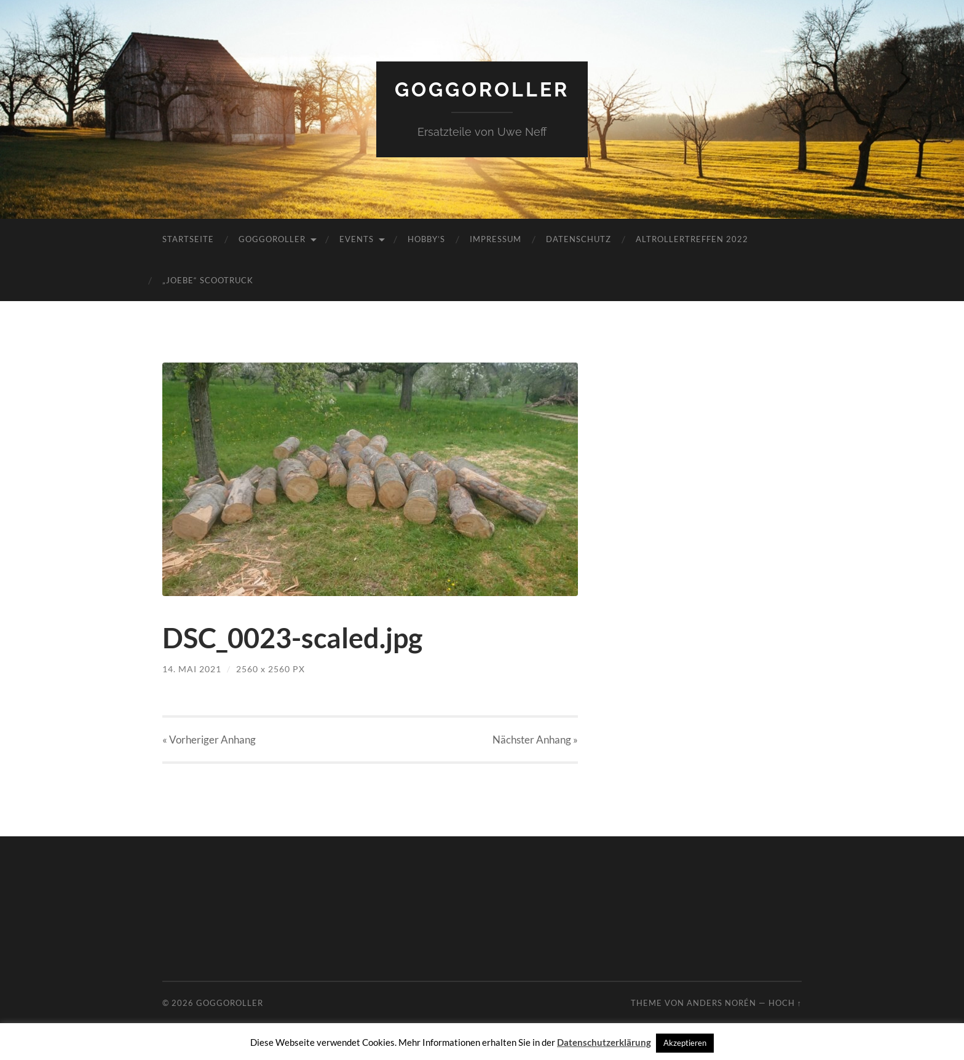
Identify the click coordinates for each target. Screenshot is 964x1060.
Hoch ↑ (785, 1003)
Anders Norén (721, 1003)
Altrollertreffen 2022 (692, 239)
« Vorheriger (209, 739)
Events (356, 239)
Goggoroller (482, 89)
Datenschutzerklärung (604, 1042)
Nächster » (535, 739)
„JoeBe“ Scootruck (207, 280)
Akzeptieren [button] (684, 1043)
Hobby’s (426, 239)
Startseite (188, 239)
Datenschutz (578, 239)
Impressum (495, 239)
